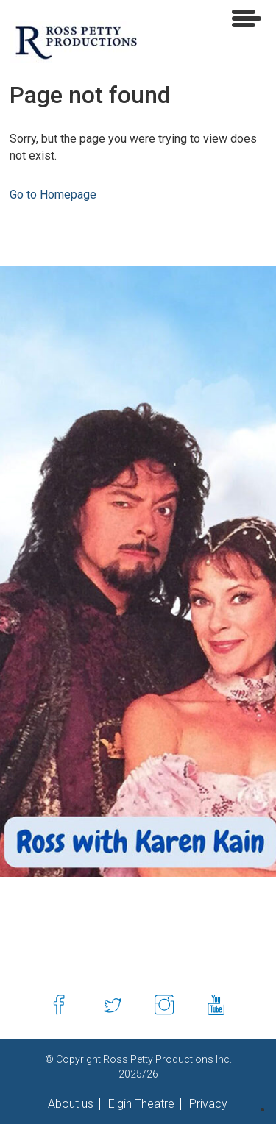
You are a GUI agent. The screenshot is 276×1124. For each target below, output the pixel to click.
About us (70, 1104)
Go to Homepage (53, 195)
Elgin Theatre (139, 1104)
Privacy (206, 1104)
